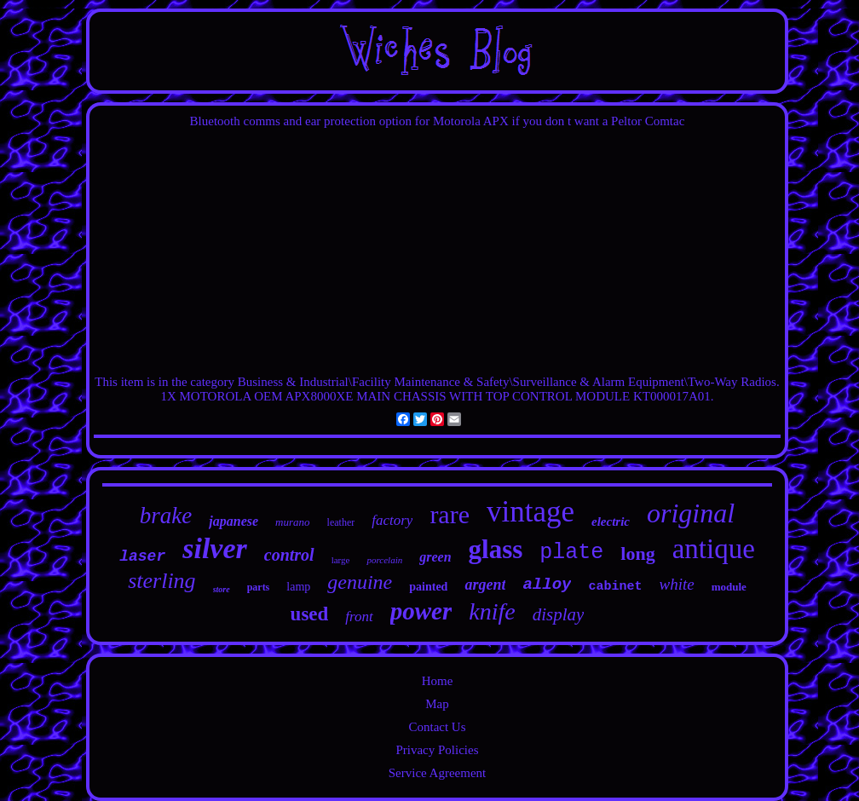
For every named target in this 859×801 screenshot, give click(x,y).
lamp (298, 586)
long (637, 553)
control (289, 554)
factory (392, 520)
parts (258, 587)
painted (428, 586)
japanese (233, 521)
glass (496, 549)
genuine (359, 582)
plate (571, 552)
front (358, 616)
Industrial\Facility (344, 382)
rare (450, 514)
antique (713, 548)
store (221, 589)
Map (437, 704)
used (310, 614)
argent (484, 584)
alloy (546, 584)
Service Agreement (438, 773)
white (676, 584)
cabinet (615, 586)
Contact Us (436, 727)
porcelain (384, 560)
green (435, 557)
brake (166, 515)
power (421, 611)
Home (437, 681)
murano (292, 522)
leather (341, 522)
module (729, 586)
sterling (161, 580)
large (340, 560)
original (691, 513)
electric (610, 521)
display (559, 614)
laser (142, 556)
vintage (530, 511)
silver (214, 548)
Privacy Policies (436, 750)
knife (492, 611)
